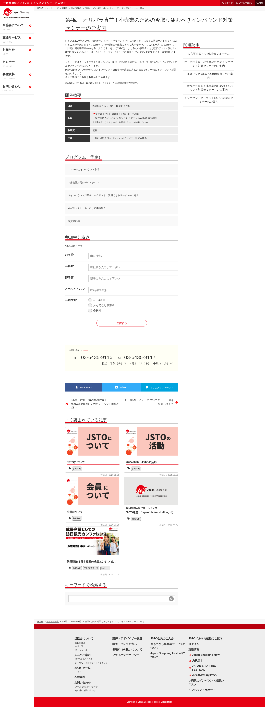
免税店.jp (197, 660)
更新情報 (193, 649)
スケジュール (81, 650)
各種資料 (79, 677)
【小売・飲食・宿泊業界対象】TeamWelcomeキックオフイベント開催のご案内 (94, 404)
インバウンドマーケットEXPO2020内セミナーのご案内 (208, 99)
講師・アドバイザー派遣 (127, 638)
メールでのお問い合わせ (86, 687)
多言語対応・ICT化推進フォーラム (209, 53)
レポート (105, 568)
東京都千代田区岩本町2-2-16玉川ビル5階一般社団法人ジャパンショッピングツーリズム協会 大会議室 (125, 116)
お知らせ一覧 (52, 8)
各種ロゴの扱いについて (127, 649)
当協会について (83, 638)
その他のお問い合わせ (85, 690)
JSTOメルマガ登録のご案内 (205, 638)
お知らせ (77, 468)
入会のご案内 (82, 655)
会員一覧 (79, 646)
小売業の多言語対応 (204, 675)
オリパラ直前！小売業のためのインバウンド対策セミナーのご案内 (208, 63)
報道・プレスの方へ (124, 644)
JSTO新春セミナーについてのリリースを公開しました (149, 402)
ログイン (229, 3)
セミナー (79, 672)
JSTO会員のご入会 (83, 659)
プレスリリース (91, 568)
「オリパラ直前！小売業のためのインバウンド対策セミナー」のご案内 (208, 87)
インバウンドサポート (201, 689)
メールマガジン (246, 3)
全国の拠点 (80, 643)
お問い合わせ (82, 682)
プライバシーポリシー (125, 654)
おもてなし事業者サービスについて (91, 663)
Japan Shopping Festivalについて (167, 655)
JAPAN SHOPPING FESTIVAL (204, 667)
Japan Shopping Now (206, 654)
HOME (40, 8)
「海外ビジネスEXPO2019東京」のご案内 (208, 75)
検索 (261, 3)
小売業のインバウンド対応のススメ (206, 682)
